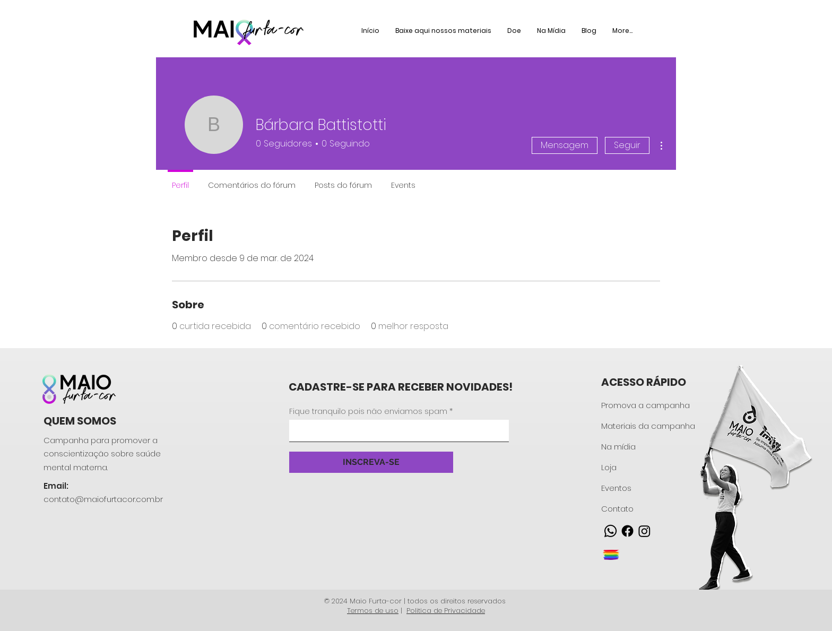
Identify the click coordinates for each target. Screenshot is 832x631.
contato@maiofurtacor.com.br (103, 499)
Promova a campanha (645, 405)
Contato (617, 508)
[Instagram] (644, 531)
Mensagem (564, 145)
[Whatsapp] (610, 531)
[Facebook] (627, 531)
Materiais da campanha (648, 425)
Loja (609, 467)
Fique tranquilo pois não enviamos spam (368, 411)
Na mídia (618, 446)
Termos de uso (372, 611)
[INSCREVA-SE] (371, 462)
